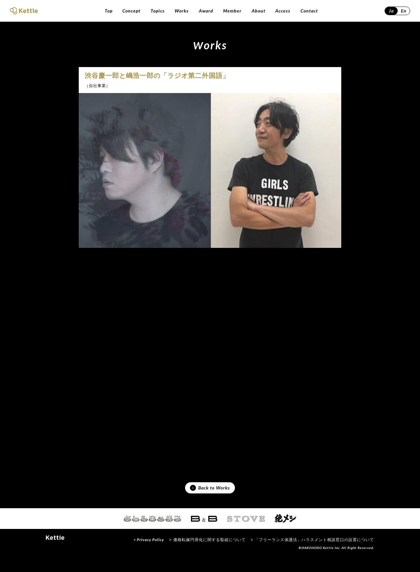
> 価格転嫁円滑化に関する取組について (207, 553)
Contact (309, 10)
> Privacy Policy (149, 553)
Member (232, 10)
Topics (158, 10)
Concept (131, 10)
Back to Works (210, 500)
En (404, 10)
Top (109, 10)
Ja (391, 10)
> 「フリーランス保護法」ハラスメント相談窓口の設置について (312, 553)
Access (282, 10)
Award (206, 10)
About (258, 10)
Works (182, 10)
